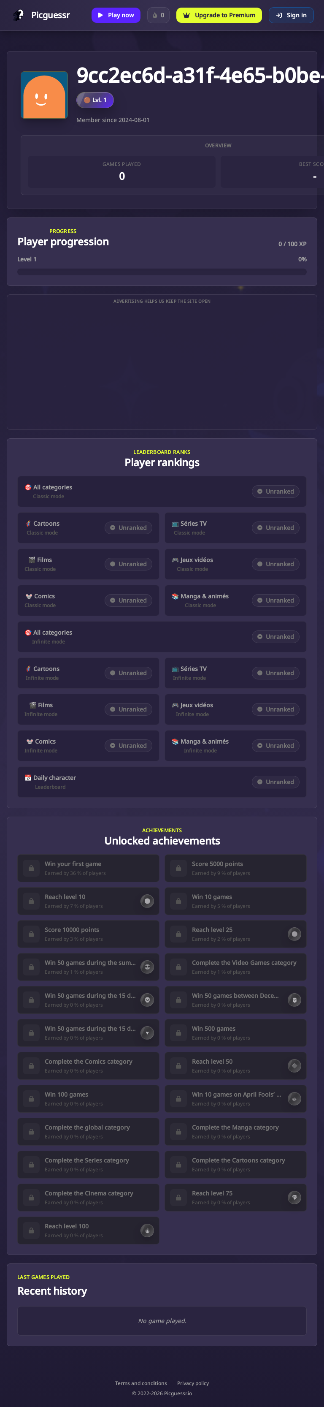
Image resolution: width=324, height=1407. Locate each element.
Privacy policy (193, 1383)
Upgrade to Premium (219, 15)
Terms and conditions (141, 1383)
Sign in (291, 15)
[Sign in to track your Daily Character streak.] (158, 15)
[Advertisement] (162, 367)
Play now (116, 15)
